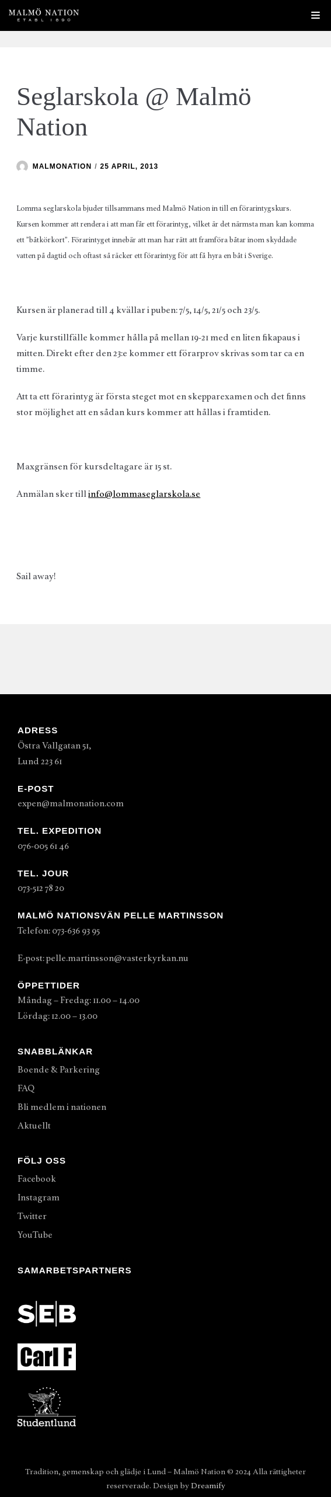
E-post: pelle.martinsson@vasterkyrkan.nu (103, 958)
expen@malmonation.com (71, 803)
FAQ (26, 1088)
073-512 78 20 (41, 888)
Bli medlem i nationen (62, 1107)
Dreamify (208, 1485)
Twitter (32, 1216)
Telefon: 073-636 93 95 (59, 930)
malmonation (62, 166)
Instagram (39, 1197)
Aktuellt (34, 1125)
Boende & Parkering (59, 1069)
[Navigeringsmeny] (315, 15)
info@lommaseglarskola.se (144, 494)
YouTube (35, 1235)
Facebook (37, 1179)
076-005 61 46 (43, 846)
